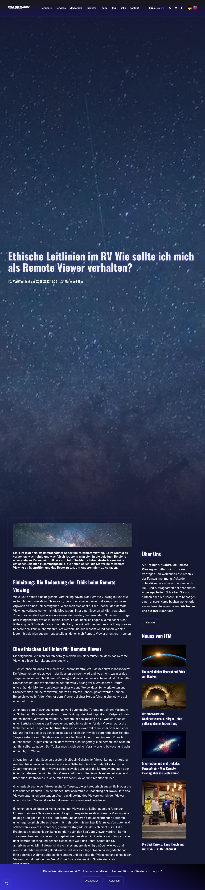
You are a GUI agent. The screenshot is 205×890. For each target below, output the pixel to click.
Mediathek (76, 8)
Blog (113, 8)
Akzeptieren (91, 880)
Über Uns (91, 8)
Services (61, 8)
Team (103, 8)
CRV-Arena (156, 8)
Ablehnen (114, 880)
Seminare (46, 8)
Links (123, 8)
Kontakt (134, 8)
